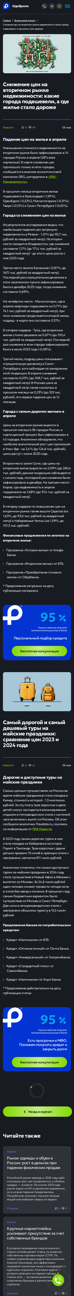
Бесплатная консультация (39, 650)
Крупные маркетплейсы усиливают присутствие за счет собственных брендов (35, 1233)
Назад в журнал (37, 1111)
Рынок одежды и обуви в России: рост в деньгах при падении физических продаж (34, 1162)
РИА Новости (42, 828)
